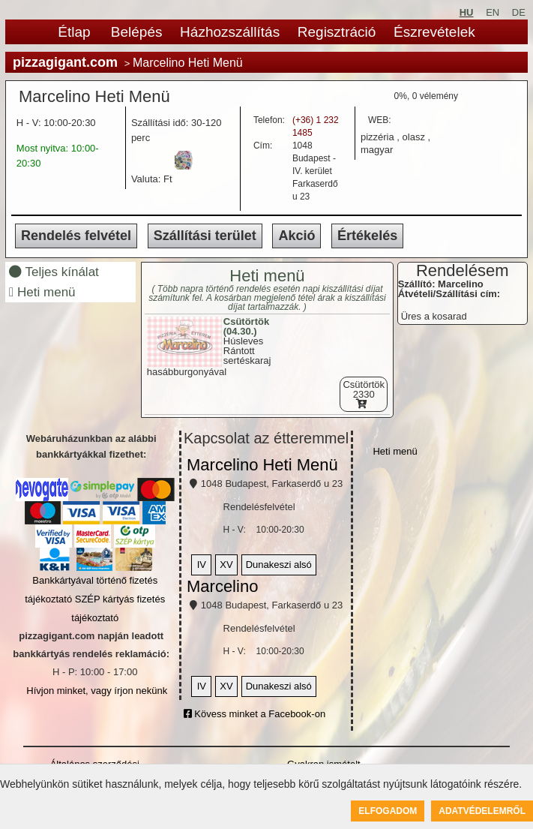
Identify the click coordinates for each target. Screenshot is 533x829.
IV (201, 564)
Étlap (74, 32)
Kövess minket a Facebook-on (254, 713)
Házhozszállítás (230, 32)
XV (226, 564)
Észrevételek (434, 32)
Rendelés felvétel (76, 235)
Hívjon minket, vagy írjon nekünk (96, 690)
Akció (296, 235)
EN (492, 12)
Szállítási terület (205, 235)
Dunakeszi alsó (279, 564)
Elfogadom (387, 811)
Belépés (137, 32)
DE (519, 12)
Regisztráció (337, 32)
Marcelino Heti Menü (262, 464)
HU (467, 12)
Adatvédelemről (482, 811)
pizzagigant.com (65, 62)
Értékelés (367, 235)
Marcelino (222, 586)
